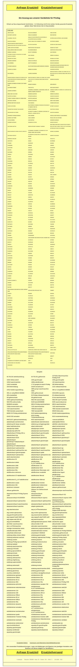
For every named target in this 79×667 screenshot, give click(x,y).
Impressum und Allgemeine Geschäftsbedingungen (45, 643)
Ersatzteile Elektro (22, 643)
